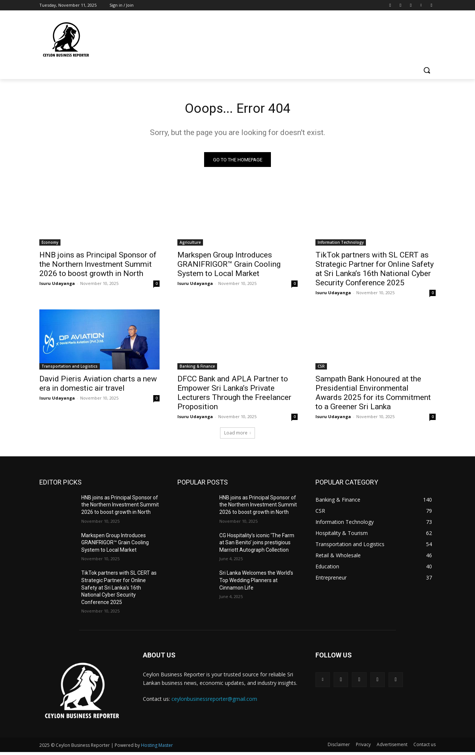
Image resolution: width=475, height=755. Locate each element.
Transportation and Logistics (70, 368)
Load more (237, 435)
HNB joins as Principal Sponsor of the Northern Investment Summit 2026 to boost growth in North (98, 266)
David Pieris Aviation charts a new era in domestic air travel (98, 386)
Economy (50, 244)
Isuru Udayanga (57, 286)
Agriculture (190, 244)
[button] (427, 70)
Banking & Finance (197, 368)
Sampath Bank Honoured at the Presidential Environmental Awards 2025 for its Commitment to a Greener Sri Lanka (373, 395)
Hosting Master (157, 748)
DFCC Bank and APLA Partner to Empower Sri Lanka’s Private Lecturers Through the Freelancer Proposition (234, 395)
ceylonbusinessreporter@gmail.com (214, 701)
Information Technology (341, 244)
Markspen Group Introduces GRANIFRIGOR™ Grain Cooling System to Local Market (229, 266)
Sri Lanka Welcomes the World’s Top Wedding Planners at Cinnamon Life (256, 583)
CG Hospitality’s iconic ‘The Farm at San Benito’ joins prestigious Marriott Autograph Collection (256, 545)
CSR (321, 368)
